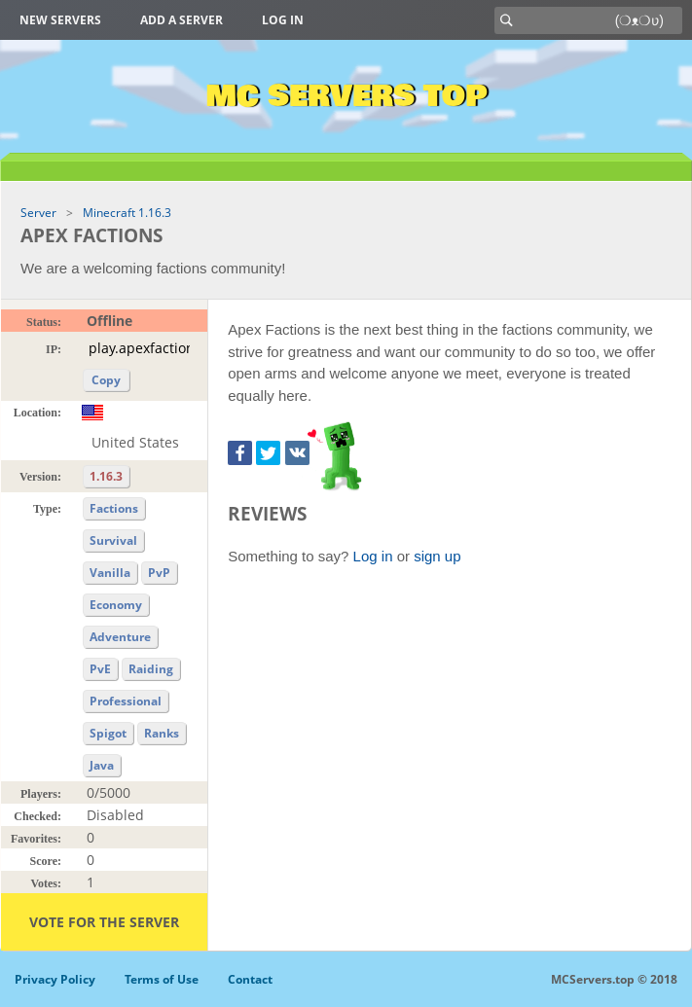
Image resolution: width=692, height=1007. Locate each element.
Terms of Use (162, 979)
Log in (283, 20)
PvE (100, 669)
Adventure (120, 637)
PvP (159, 572)
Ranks (161, 733)
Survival (113, 540)
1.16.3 (106, 476)
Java (102, 765)
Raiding (150, 669)
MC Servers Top (346, 96)
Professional (126, 701)
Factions (114, 508)
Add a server (181, 20)
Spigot (108, 733)
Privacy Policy (55, 979)
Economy (116, 604)
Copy (106, 380)
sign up (437, 556)
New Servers (60, 20)
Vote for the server (104, 922)
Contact (250, 979)
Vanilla (110, 572)
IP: (53, 349)
